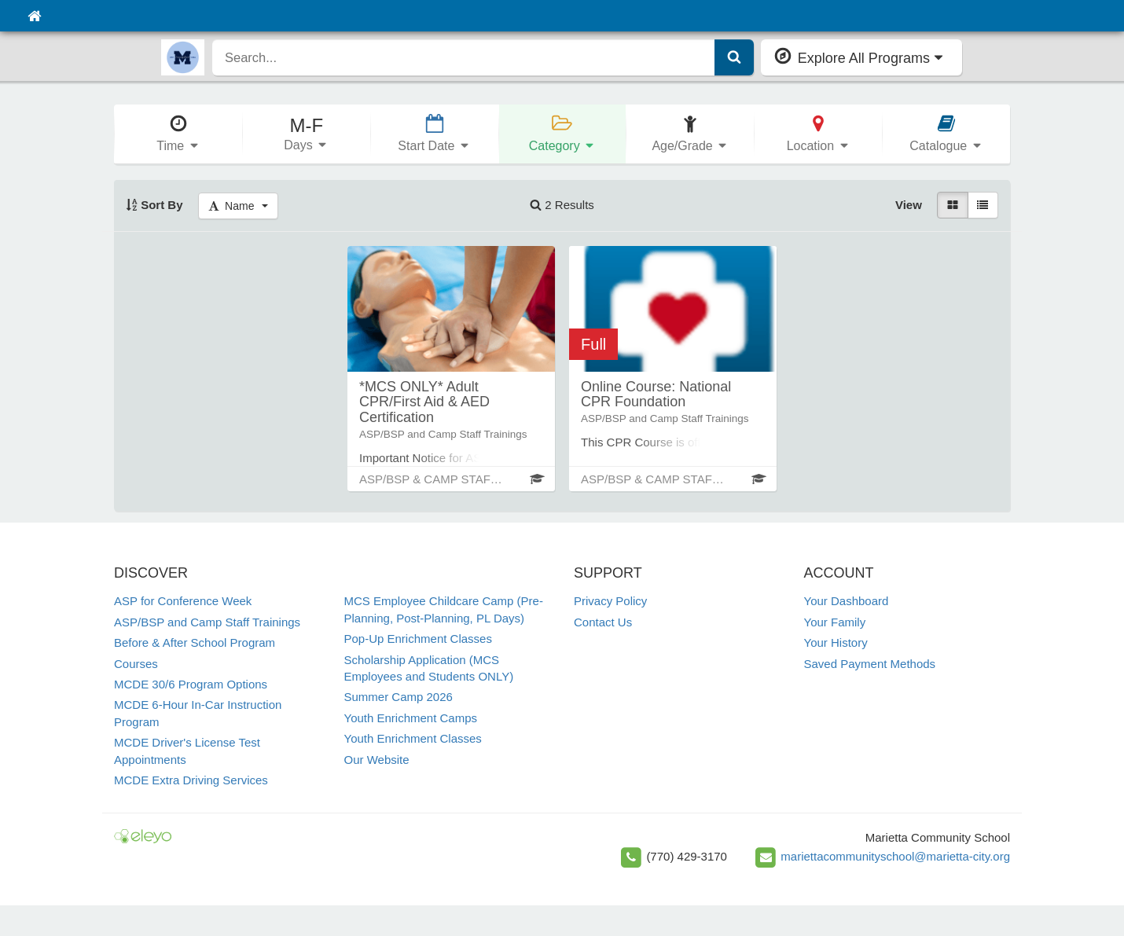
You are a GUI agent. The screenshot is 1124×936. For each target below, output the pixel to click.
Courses (136, 663)
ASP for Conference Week (183, 600)
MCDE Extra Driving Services (191, 780)
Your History (836, 642)
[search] (463, 57)
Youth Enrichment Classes (413, 738)
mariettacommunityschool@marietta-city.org (895, 856)
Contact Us (603, 622)
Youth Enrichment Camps (411, 718)
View (908, 204)
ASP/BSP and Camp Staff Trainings (207, 622)
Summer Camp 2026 (398, 696)
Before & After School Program (194, 642)
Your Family (835, 622)
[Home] (34, 15)
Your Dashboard (846, 600)
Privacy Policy (610, 600)
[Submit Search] (734, 57)
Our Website (377, 759)
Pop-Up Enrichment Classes (418, 638)
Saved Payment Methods (870, 663)
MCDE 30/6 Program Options (190, 684)
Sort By (154, 204)
